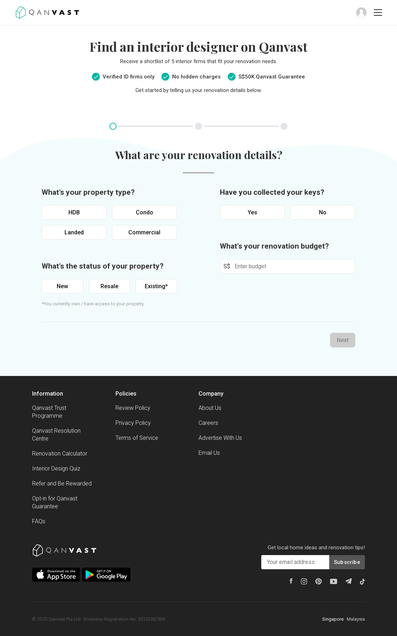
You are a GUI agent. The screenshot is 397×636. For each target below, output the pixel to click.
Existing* (156, 286)
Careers (208, 422)
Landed (74, 232)
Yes (252, 212)
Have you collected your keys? (272, 192)
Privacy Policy (133, 422)
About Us (209, 408)
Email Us (209, 452)
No (322, 212)
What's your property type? (88, 192)
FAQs (38, 521)
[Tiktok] (362, 581)
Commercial (144, 232)
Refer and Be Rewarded (62, 483)
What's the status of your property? (103, 266)
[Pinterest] (318, 581)
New (62, 286)
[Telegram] (348, 581)
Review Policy (132, 408)
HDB (74, 212)
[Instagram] (304, 581)
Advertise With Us (220, 437)
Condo (144, 212)
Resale (109, 286)
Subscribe (347, 562)
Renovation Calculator (59, 453)
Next (343, 340)
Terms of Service (136, 437)
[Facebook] (291, 581)
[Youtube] (333, 581)
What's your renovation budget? (274, 246)
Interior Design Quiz (56, 468)
